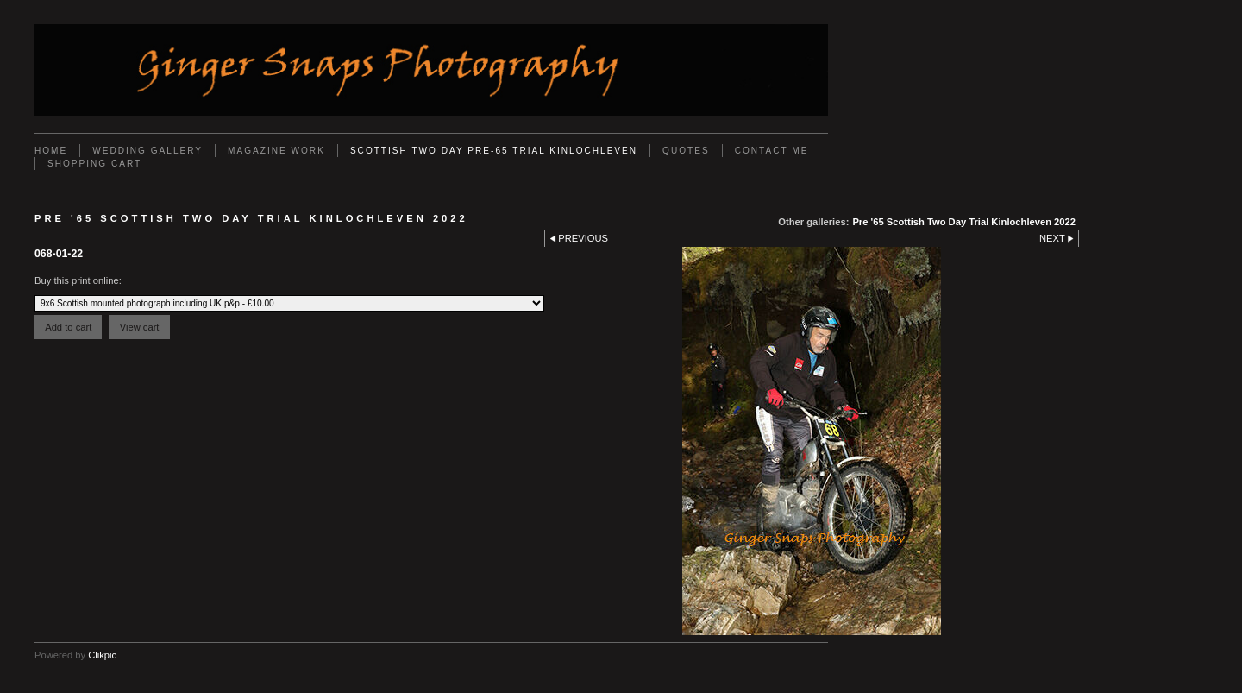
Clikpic (102, 655)
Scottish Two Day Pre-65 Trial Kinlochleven (493, 150)
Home (50, 150)
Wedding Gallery (147, 150)
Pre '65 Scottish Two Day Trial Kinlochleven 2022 (964, 222)
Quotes (686, 150)
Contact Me (772, 150)
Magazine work (276, 150)
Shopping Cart (94, 163)
